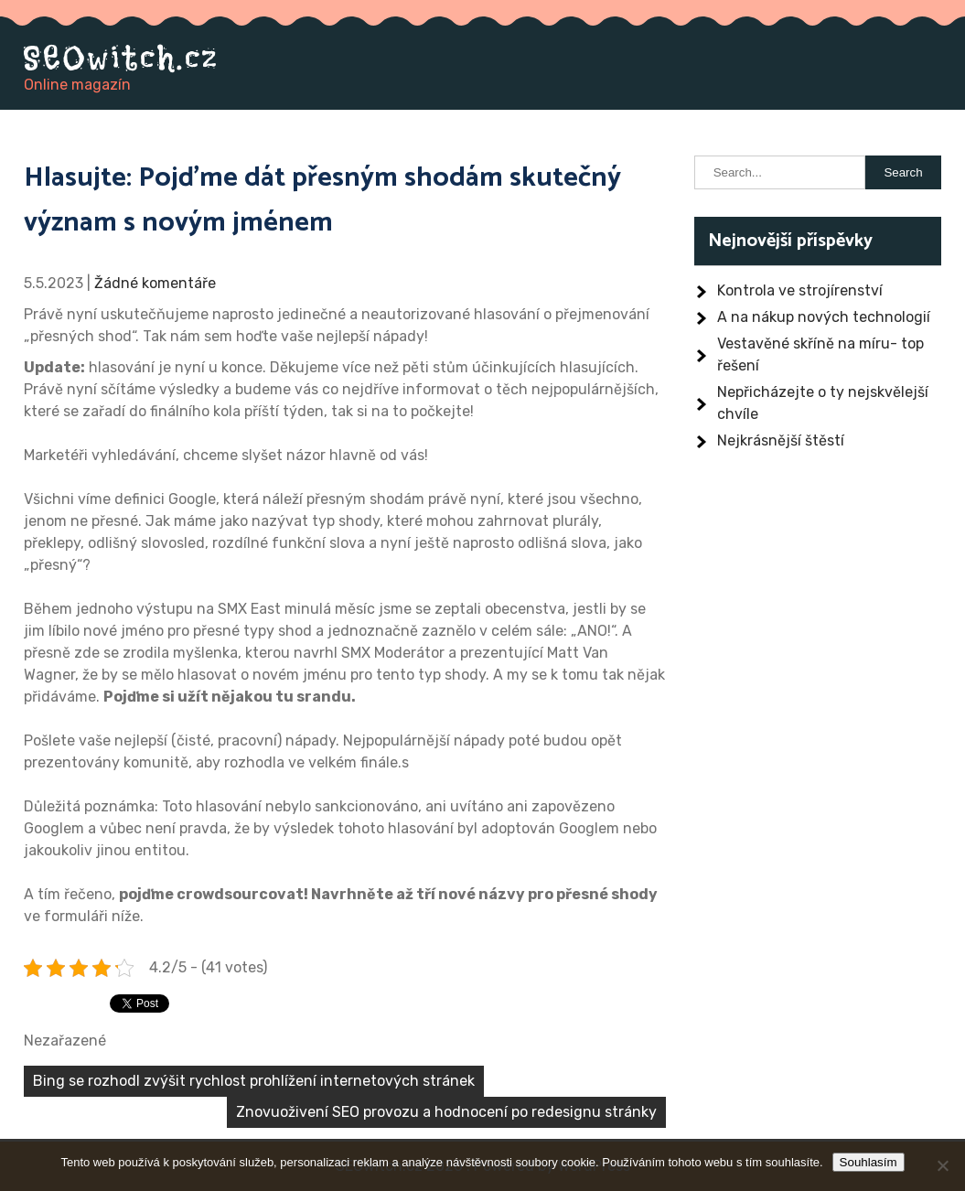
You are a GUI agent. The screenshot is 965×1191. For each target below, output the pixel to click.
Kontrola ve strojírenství (800, 290)
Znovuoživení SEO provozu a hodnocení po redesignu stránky (446, 1112)
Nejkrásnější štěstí (780, 440)
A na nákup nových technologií (823, 317)
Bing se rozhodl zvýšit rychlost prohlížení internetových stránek (254, 1080)
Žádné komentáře (155, 283)
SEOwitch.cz (121, 58)
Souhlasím (868, 1162)
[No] (942, 1165)
